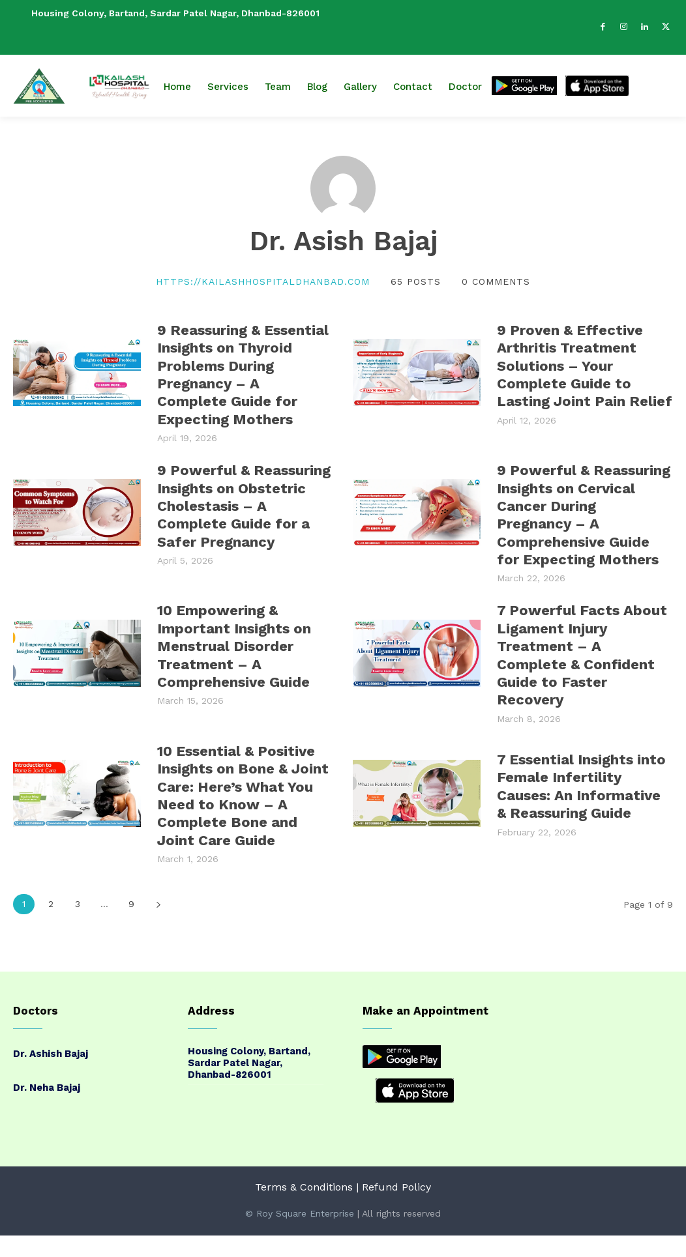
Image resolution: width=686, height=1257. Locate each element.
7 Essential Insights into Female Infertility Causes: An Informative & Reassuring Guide (581, 774)
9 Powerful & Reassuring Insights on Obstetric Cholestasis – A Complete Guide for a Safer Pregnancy (244, 501)
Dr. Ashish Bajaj (50, 1038)
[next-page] (158, 888)
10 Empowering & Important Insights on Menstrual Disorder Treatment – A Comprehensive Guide (234, 638)
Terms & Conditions (304, 1171)
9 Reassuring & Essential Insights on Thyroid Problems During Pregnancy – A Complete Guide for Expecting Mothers (243, 372)
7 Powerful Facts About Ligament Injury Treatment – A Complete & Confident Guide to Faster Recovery (582, 645)
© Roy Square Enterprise (299, 1197)
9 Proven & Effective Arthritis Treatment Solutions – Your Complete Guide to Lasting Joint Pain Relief (584, 365)
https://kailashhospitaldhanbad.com (263, 281)
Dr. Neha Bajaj (46, 1072)
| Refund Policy (393, 1171)
